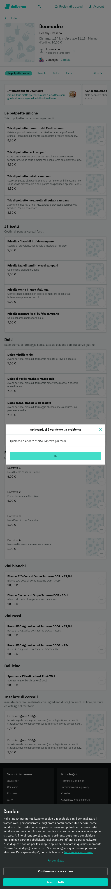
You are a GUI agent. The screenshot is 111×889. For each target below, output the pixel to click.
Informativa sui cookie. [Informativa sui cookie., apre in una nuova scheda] (78, 854)
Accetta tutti (55, 883)
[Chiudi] (100, 429)
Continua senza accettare (55, 872)
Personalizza (55, 862)
